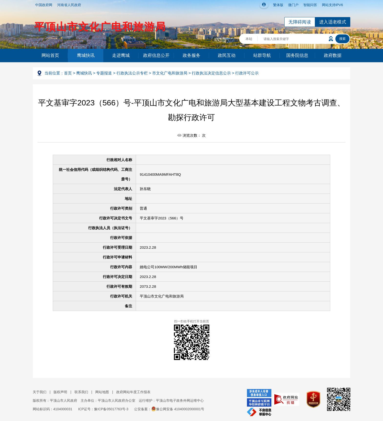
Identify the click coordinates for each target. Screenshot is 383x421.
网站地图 (102, 392)
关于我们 (39, 392)
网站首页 (50, 55)
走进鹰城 (121, 55)
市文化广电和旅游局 (169, 73)
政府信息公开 (156, 55)
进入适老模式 (332, 22)
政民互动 (226, 55)
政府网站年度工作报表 (133, 392)
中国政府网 (43, 5)
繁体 (276, 5)
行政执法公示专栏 (132, 73)
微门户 (293, 5)
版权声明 (60, 392)
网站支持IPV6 (332, 5)
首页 (68, 73)
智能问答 (310, 5)
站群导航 (262, 55)
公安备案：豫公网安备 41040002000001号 (169, 409)
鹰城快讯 (86, 55)
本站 (248, 39)
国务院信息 (297, 55)
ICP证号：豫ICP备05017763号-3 (103, 409)
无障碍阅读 (299, 22)
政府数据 (332, 55)
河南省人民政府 (69, 5)
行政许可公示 (247, 73)
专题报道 (104, 73)
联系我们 (81, 392)
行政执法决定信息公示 (211, 73)
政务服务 (191, 55)
